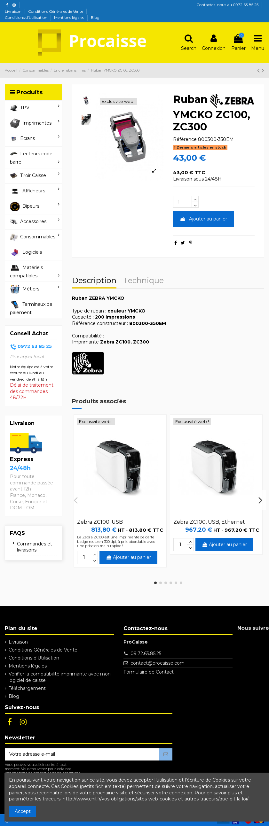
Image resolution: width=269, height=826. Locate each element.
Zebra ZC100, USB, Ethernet (209, 522)
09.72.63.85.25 (146, 653)
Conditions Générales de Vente (56, 11)
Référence (185, 139)
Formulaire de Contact (148, 672)
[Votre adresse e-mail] (82, 754)
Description (94, 281)
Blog (95, 17)
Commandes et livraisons (34, 547)
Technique (143, 281)
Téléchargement (27, 688)
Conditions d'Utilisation (26, 17)
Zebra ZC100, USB (100, 522)
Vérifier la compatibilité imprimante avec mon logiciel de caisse (60, 677)
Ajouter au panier (203, 219)
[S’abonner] (165, 754)
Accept (23, 811)
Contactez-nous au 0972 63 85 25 (227, 4)
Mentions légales (69, 17)
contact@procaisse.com (158, 663)
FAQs (17, 533)
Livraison (13, 11)
